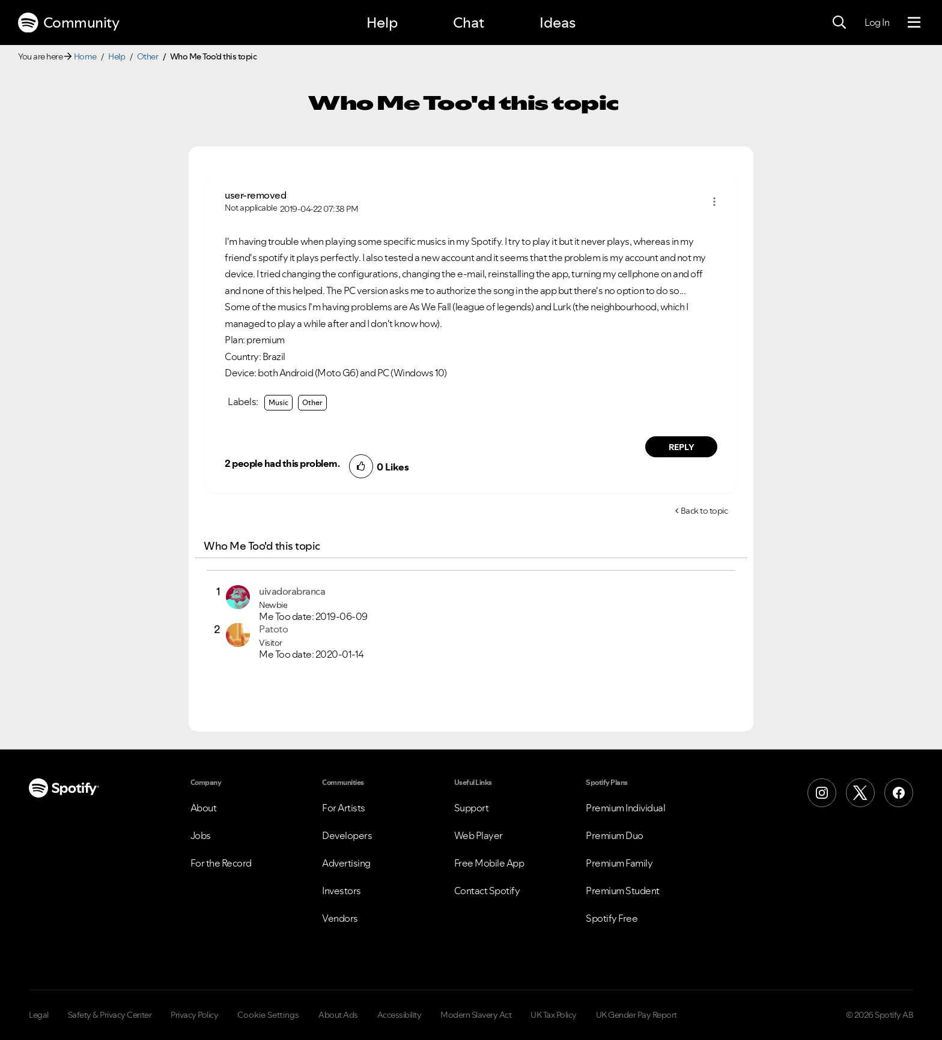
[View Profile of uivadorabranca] (292, 591)
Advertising (346, 863)
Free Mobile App (489, 863)
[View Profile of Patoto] (273, 629)
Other (148, 56)
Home (85, 56)
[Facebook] (898, 792)
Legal (39, 1014)
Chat (468, 22)
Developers (347, 835)
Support (471, 807)
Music (278, 402)
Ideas (557, 22)
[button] (714, 202)
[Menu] (914, 22)
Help (382, 22)
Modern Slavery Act (475, 1014)
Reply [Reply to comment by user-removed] (681, 447)
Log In (877, 22)
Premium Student (623, 890)
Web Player (478, 835)
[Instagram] (821, 792)
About (203, 807)
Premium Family (619, 863)
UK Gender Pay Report (636, 1014)
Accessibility (399, 1014)
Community (68, 23)
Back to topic (704, 511)
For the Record (221, 863)
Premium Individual (625, 807)
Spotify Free (611, 918)
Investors (341, 890)
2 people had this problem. (282, 463)
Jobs (200, 835)
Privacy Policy (194, 1014)
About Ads (338, 1014)
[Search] (839, 23)
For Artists (343, 807)
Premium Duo (614, 835)
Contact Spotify (487, 890)
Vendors (340, 918)
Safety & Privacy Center (110, 1014)
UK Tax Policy (553, 1014)
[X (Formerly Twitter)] (860, 792)
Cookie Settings (268, 1014)
